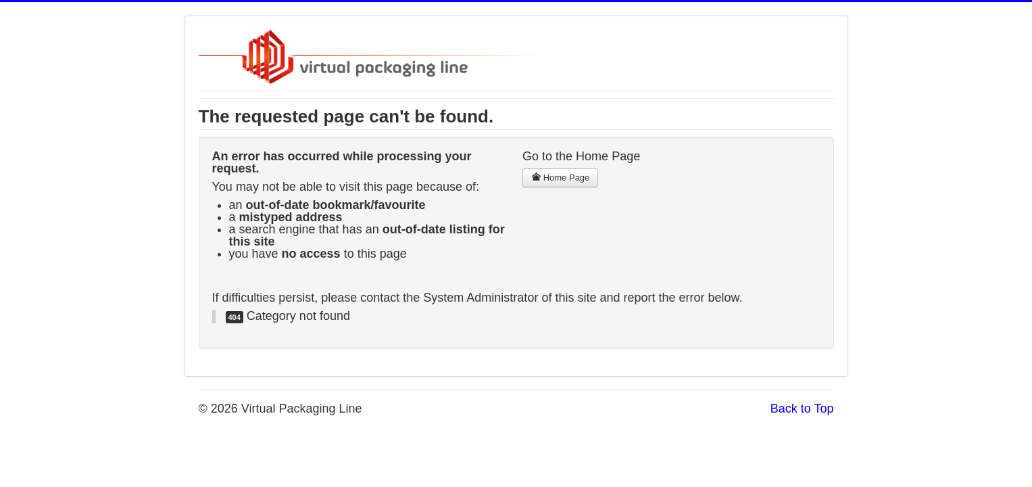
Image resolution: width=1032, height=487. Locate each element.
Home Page (560, 177)
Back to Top (802, 408)
